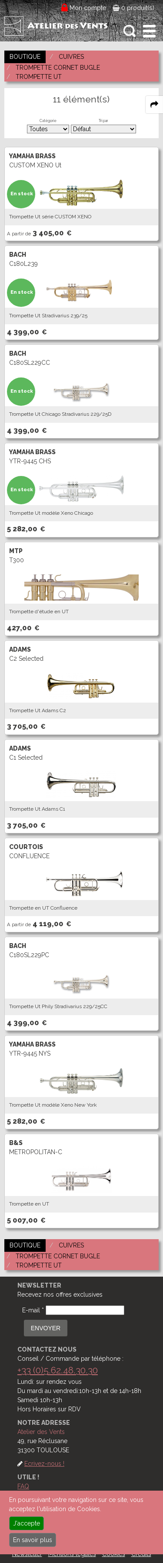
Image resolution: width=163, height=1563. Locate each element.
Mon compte (88, 7)
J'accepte (26, 1523)
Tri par (103, 121)
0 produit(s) (133, 7)
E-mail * (33, 1310)
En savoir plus (32, 1539)
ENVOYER (45, 1328)
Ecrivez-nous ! (44, 1463)
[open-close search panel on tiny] (130, 31)
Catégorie (48, 121)
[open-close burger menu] (149, 31)
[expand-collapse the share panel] (154, 104)
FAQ (23, 1486)
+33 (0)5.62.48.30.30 (57, 1370)
